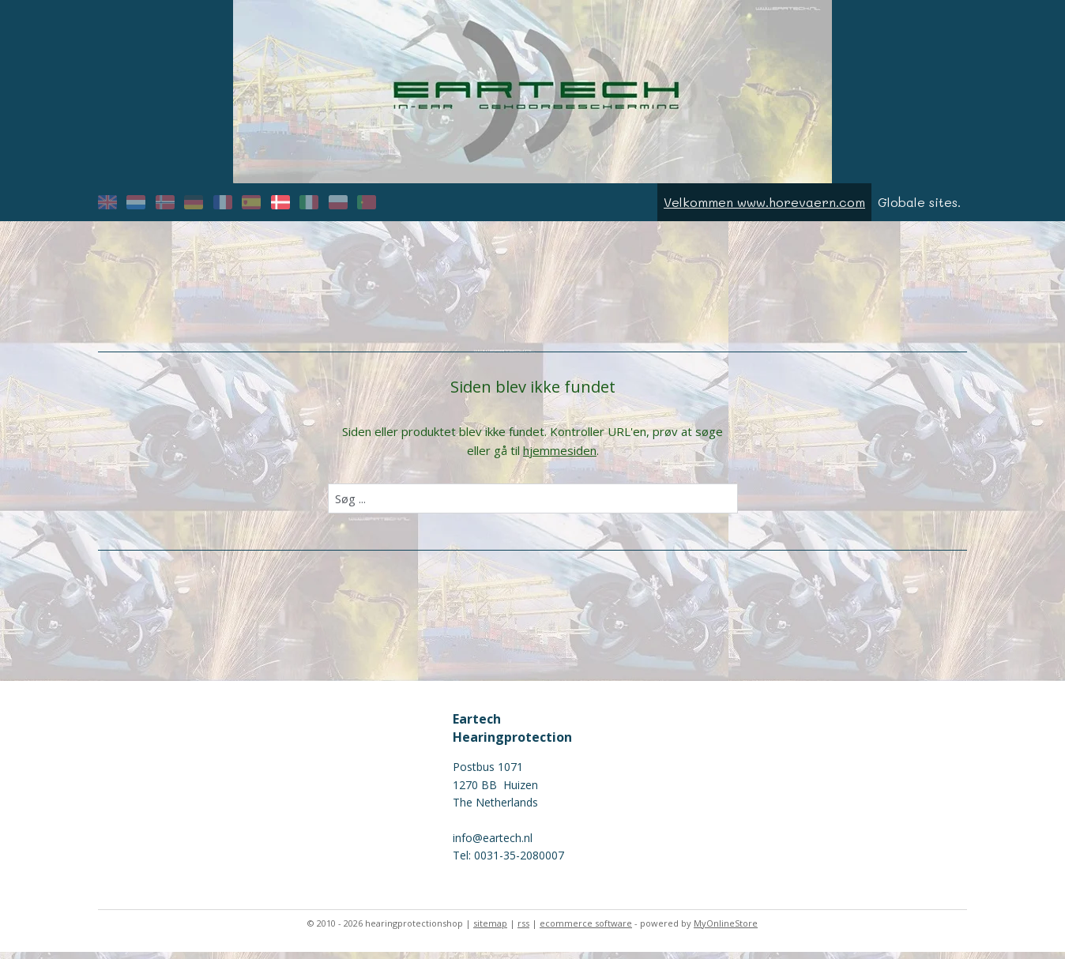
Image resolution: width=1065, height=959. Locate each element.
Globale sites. (919, 209)
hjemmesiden (559, 457)
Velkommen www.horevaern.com (764, 209)
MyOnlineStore (726, 930)
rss (523, 930)
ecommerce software (586, 930)
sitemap (490, 930)
